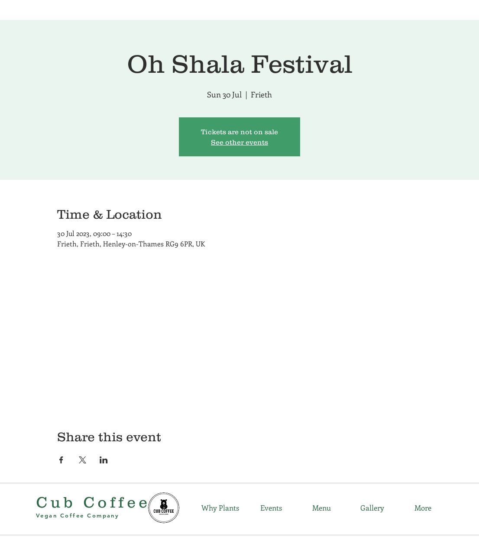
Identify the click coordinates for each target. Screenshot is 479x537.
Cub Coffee (93, 502)
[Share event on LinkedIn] (104, 459)
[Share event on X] (82, 459)
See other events (239, 142)
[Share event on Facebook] (61, 459)
